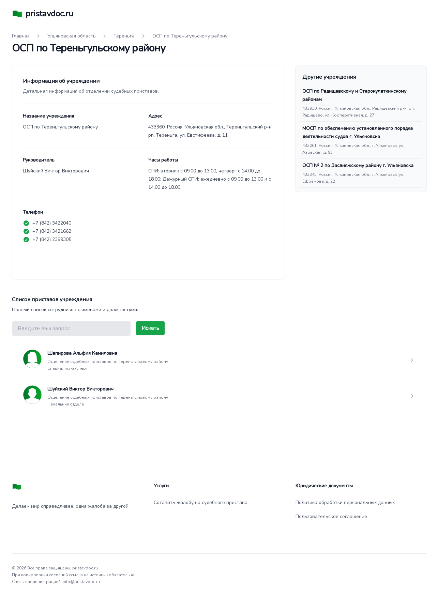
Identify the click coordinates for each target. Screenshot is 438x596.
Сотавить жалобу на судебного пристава (200, 502)
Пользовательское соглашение (331, 516)
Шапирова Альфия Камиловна (82, 353)
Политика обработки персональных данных (345, 502)
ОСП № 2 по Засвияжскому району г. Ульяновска (357, 165)
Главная (21, 36)
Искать (150, 328)
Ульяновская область (71, 36)
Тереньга (124, 36)
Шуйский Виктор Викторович (80, 389)
